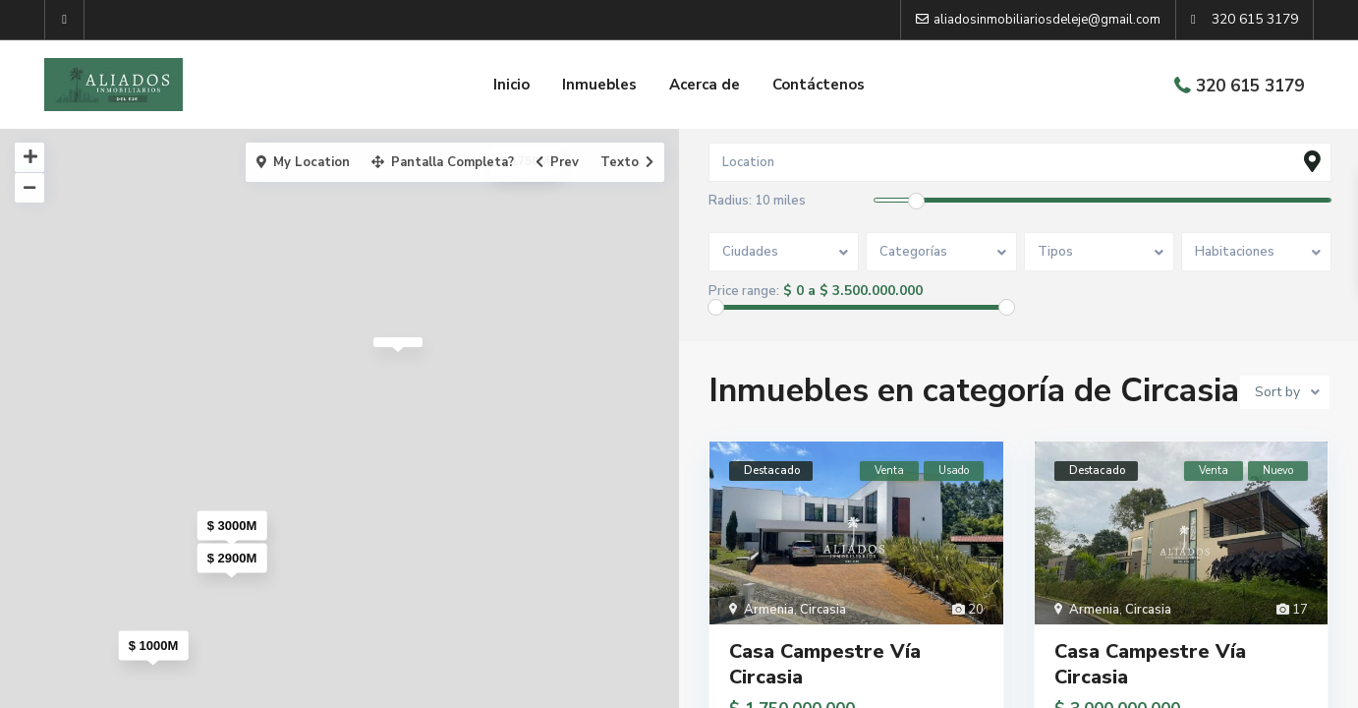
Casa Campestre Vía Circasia (825, 664)
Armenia (769, 610)
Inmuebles (599, 84)
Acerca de (704, 84)
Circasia (823, 610)
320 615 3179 (1250, 86)
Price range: (743, 291)
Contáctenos (818, 84)
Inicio (511, 84)
